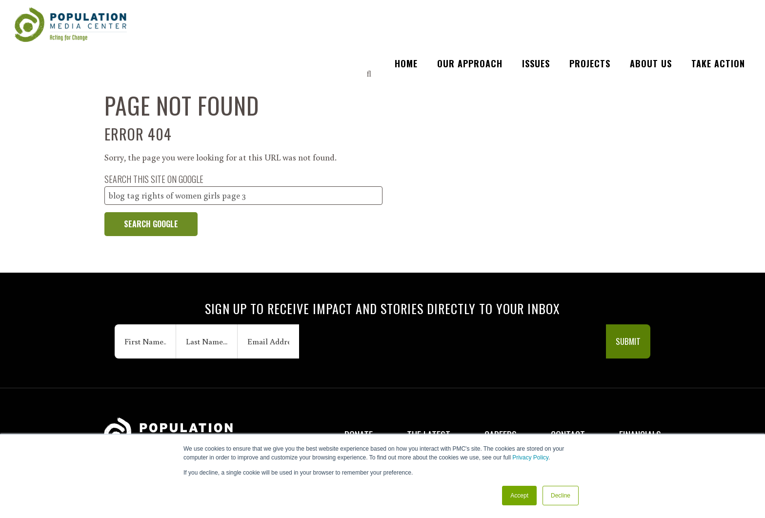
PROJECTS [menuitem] (589, 14)
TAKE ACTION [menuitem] (718, 14)
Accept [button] (519, 495)
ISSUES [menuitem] (536, 14)
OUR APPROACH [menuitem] (470, 14)
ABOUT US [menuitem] (651, 14)
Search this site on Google (153, 179)
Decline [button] (560, 495)
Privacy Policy (530, 458)
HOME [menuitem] (406, 14)
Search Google (151, 224)
